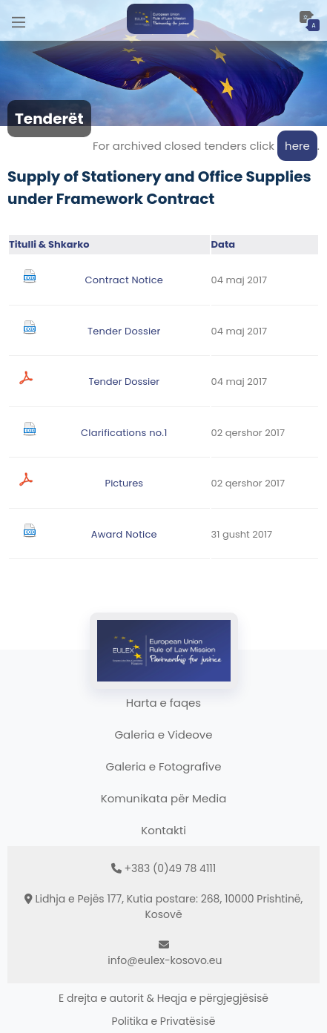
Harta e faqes (163, 702)
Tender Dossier (124, 331)
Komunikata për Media (164, 798)
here (297, 146)
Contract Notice (124, 280)
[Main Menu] (18, 20)
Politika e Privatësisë (164, 1021)
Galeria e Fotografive (164, 766)
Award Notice (124, 534)
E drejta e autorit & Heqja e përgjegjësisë (163, 998)
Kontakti (163, 830)
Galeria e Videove (163, 734)
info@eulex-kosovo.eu (165, 960)
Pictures (124, 483)
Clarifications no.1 (124, 433)
